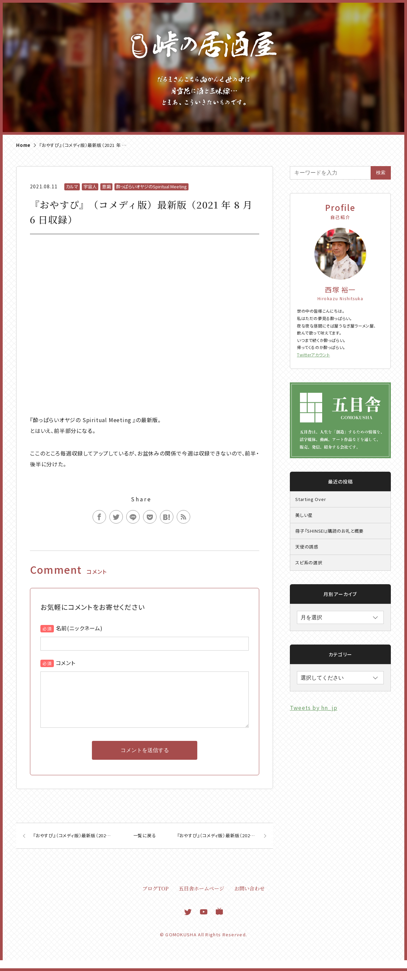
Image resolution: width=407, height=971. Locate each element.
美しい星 (304, 515)
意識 (106, 186)
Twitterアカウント (313, 354)
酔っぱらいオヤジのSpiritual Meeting (151, 186)
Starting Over (310, 499)
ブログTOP (155, 899)
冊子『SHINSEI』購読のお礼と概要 (329, 531)
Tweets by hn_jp (313, 707)
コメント (65, 663)
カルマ (72, 186)
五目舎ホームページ (201, 899)
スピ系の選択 (309, 562)
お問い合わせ (249, 899)
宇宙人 (90, 186)
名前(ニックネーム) (79, 628)
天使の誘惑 (306, 546)
